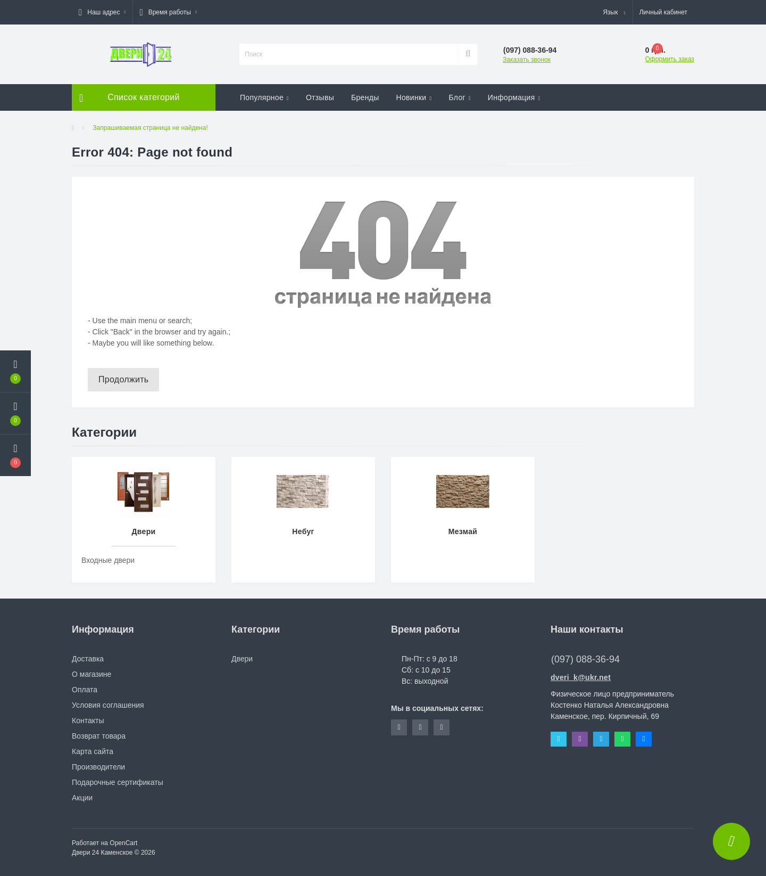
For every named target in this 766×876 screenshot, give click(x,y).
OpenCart (123, 843)
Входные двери (108, 560)
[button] (102, 12)
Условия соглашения (108, 705)
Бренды (365, 97)
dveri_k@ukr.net (581, 677)
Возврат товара (99, 736)
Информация (514, 97)
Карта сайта (92, 751)
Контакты (88, 720)
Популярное (264, 97)
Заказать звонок (527, 59)
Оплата (84, 689)
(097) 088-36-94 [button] (585, 659)
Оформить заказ (669, 59)
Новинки (414, 97)
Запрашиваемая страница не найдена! (150, 128)
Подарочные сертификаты (117, 782)
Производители (98, 767)
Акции (82, 797)
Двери (242, 658)
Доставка (88, 658)
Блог (459, 97)
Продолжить (123, 379)
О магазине (91, 674)
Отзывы (320, 97)
